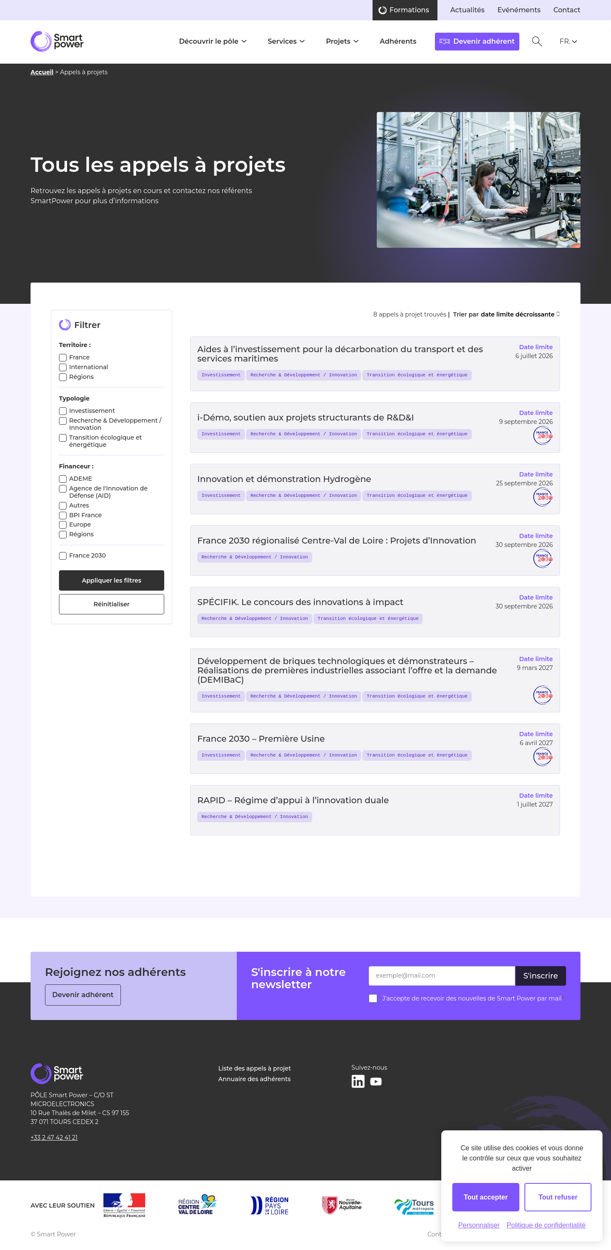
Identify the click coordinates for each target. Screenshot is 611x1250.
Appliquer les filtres (111, 580)
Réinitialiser (112, 604)
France (79, 357)
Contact (566, 10)
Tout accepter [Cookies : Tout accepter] (486, 1197)
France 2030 (87, 555)
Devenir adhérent (83, 995)
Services (282, 41)
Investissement (92, 411)
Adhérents (398, 41)
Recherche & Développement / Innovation (115, 424)
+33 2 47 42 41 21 (54, 1137)
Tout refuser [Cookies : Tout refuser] (557, 1197)
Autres (79, 505)
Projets (338, 41)
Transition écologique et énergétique (105, 441)
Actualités (467, 10)
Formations (409, 10)
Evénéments (519, 10)
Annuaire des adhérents (255, 1079)
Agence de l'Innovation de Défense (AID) (108, 492)
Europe (80, 524)
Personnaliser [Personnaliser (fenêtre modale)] (479, 1225)
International (88, 367)
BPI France (85, 515)
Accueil (42, 72)
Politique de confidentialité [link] (546, 1225)
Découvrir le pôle (208, 41)
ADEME (80, 478)
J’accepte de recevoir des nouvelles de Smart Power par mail (473, 998)
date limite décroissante (520, 314)
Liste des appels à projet (255, 1068)
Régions (81, 377)
